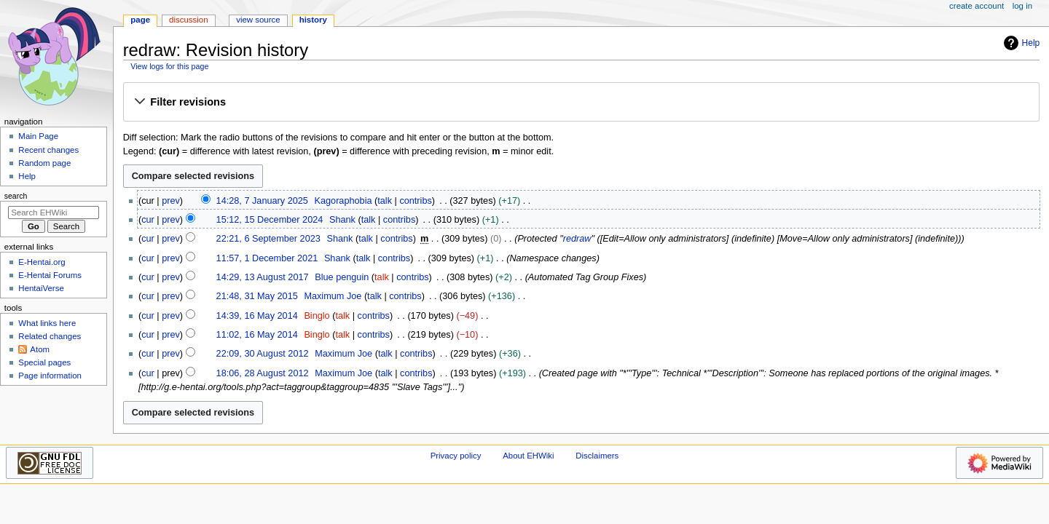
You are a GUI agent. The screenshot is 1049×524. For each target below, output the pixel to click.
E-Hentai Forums (50, 275)
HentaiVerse (40, 288)
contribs (415, 201)
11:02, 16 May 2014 (257, 335)
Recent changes (48, 150)
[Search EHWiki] (53, 212)
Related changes (49, 336)
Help (1020, 43)
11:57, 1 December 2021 (267, 258)
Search (16, 195)
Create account (976, 5)
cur (147, 220)
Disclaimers (596, 455)
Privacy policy (456, 455)
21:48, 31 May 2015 (257, 296)
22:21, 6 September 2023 (268, 239)
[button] (581, 103)
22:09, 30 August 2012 (262, 354)
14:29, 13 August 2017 (262, 277)
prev (171, 201)
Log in (1022, 5)
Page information (50, 375)
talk (384, 201)
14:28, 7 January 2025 (262, 201)
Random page (44, 163)
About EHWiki (528, 455)
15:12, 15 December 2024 (269, 220)
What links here (47, 323)
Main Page (38, 136)
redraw (577, 239)
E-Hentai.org (41, 262)
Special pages (44, 362)
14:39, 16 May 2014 (257, 316)
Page (140, 19)
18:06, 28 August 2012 (262, 373)
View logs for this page (169, 66)
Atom (40, 349)
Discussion (188, 19)
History (313, 19)
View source (258, 19)
